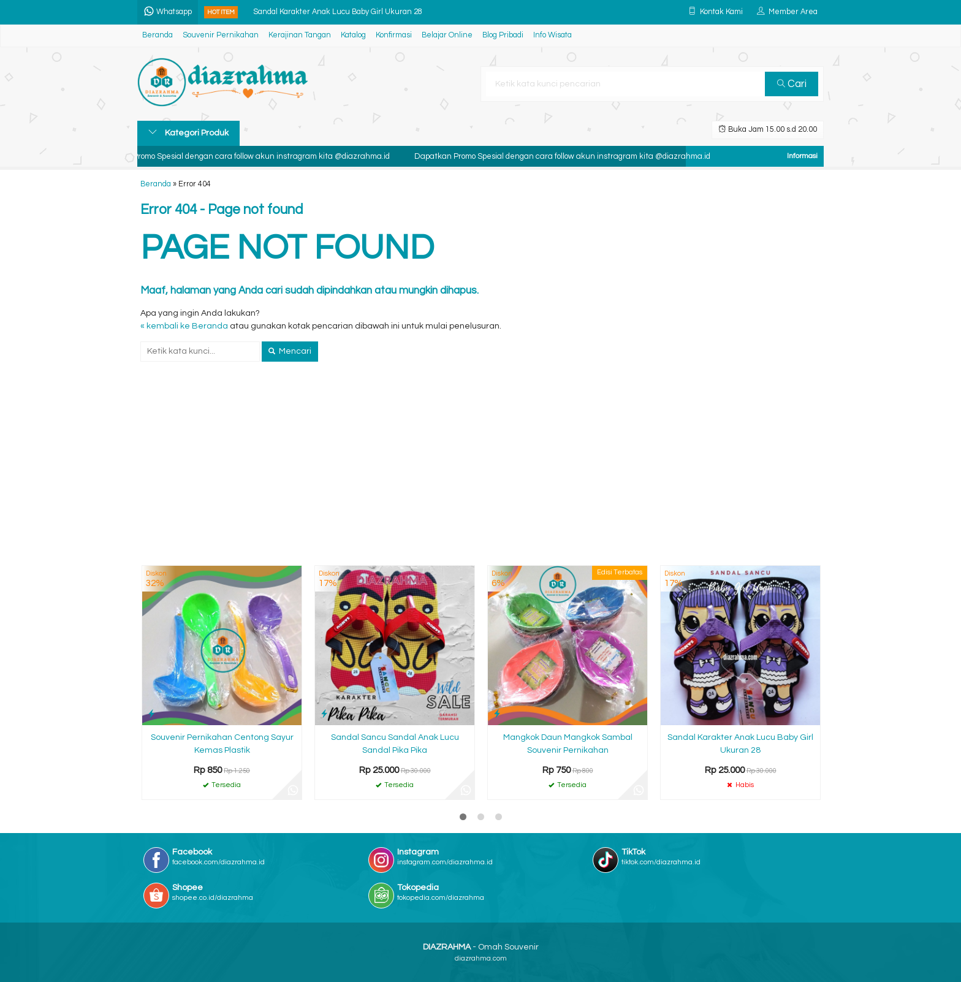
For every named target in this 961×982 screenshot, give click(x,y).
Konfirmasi (394, 35)
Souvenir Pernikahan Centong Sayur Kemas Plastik (222, 744)
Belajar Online (447, 35)
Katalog (353, 35)
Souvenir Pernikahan (221, 35)
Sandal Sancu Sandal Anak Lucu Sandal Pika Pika (395, 744)
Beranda (157, 35)
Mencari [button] (289, 351)
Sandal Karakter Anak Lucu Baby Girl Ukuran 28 (337, 12)
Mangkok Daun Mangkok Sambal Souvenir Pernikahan (567, 744)
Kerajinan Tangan (299, 35)
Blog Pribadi (502, 35)
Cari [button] (792, 83)
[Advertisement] (480, 472)
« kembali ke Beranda (184, 326)
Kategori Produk (188, 132)
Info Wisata (552, 35)
